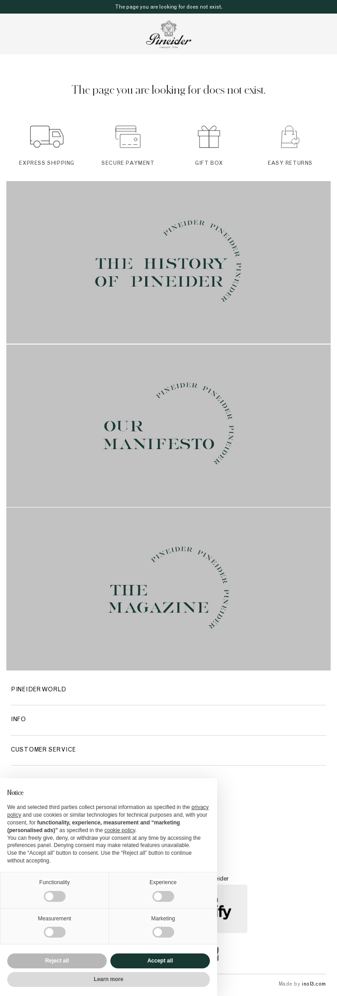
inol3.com (314, 984)
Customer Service (43, 750)
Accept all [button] (160, 961)
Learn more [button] (108, 979)
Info (18, 720)
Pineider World (38, 690)
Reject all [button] (57, 961)
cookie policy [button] (119, 830)
